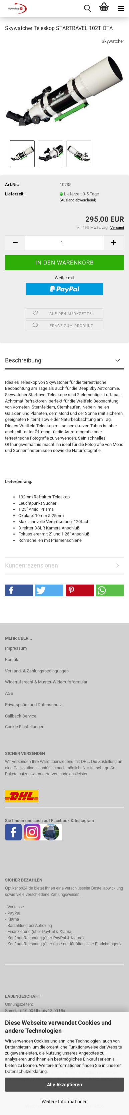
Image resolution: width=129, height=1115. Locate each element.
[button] (15, 242)
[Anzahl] (64, 242)
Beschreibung (23, 360)
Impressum (16, 648)
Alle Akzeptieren (64, 1084)
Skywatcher (113, 41)
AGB (9, 693)
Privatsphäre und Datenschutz (33, 704)
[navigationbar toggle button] (120, 8)
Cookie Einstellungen (24, 726)
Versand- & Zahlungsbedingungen (37, 670)
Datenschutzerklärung (26, 1071)
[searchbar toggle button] (87, 8)
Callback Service (20, 716)
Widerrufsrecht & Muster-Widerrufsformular (46, 681)
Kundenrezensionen (31, 565)
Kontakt (12, 659)
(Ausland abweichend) (78, 200)
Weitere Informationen (65, 1101)
